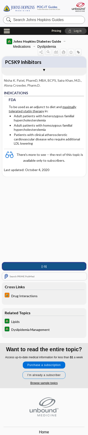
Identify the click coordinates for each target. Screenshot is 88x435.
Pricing (56, 31)
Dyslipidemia (46, 46)
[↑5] (44, 266)
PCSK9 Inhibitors (23, 62)
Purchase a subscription (44, 365)
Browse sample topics (44, 383)
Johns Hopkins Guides (31, 8)
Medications (22, 46)
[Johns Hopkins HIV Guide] (44, 295)
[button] (76, 31)
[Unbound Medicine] (78, 7)
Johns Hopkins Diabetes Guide (34, 41)
